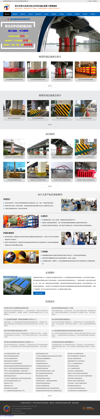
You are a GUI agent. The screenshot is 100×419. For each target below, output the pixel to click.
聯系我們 (95, 1)
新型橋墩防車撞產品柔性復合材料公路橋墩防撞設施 (49, 390)
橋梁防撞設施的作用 (41, 361)
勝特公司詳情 (39, 293)
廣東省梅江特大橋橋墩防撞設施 (75, 353)
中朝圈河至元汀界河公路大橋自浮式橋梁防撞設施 (80, 375)
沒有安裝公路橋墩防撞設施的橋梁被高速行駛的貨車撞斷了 (18, 373)
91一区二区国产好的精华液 (7, 416)
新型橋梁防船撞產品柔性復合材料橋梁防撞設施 (47, 388)
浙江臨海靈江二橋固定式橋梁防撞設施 (77, 383)
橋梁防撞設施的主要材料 (42, 375)
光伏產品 (46, 14)
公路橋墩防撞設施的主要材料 (43, 378)
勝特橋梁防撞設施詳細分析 (74, 385)
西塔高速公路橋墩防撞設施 (74, 358)
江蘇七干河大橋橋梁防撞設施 (75, 363)
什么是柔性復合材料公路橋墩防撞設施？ (78, 390)
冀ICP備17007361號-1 (16, 411)
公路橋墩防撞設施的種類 (42, 368)
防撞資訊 (69, 14)
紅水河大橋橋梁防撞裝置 (74, 368)
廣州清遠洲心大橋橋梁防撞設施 (75, 370)
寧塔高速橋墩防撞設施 (73, 366)
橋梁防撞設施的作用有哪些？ (11, 361)
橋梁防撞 (22, 14)
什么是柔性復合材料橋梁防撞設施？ (77, 388)
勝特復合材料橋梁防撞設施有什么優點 (45, 370)
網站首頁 (7, 14)
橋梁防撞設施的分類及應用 (11, 388)
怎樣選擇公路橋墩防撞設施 (42, 385)
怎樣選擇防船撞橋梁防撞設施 (43, 383)
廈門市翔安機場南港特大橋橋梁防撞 (77, 356)
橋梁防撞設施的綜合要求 (42, 353)
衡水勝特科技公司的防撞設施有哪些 (13, 363)
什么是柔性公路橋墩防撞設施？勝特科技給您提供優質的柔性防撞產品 (21, 378)
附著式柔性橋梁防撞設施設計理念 (12, 380)
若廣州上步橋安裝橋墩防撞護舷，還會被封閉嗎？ (16, 370)
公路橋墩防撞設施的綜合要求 (43, 366)
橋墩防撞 (15, 14)
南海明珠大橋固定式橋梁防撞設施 (76, 380)
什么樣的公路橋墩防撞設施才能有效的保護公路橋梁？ (49, 356)
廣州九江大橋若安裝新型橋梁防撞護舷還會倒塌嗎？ (17, 368)
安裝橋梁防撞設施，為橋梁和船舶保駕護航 (46, 380)
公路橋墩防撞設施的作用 (42, 363)
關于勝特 (85, 14)
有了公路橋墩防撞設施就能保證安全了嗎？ (14, 390)
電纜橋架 (54, 14)
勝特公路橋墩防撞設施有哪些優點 (44, 373)
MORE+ (50, 86)
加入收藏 (89, 1)
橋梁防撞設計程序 (8, 385)
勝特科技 (25, 402)
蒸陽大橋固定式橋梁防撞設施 (75, 378)
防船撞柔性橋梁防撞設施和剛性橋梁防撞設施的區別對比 (18, 366)
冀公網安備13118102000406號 (18, 413)
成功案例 (61, 14)
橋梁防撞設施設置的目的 (10, 375)
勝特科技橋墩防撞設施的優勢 (11, 356)
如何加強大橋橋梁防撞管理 (11, 358)
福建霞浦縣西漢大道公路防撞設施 (76, 361)
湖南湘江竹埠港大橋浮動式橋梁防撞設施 (78, 373)
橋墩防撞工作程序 (8, 383)
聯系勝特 (93, 14)
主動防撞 (30, 14)
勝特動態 (77, 14)
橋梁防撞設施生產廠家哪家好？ (43, 358)
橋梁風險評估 (38, 14)
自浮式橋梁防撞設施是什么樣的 (12, 353)
